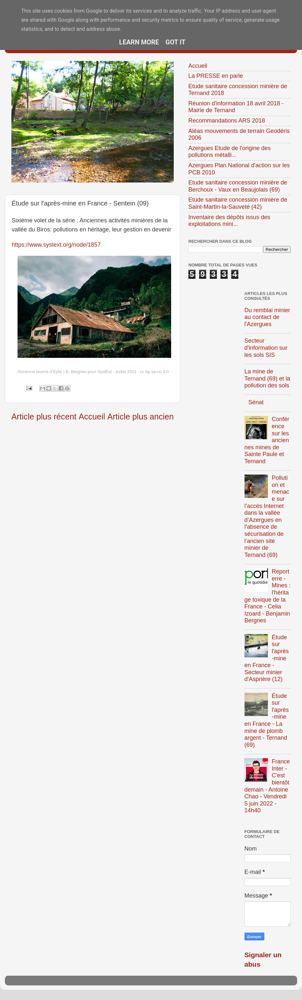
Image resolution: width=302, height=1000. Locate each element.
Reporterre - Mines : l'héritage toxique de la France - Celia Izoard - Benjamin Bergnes (268, 596)
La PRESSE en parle (215, 76)
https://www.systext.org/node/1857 (56, 244)
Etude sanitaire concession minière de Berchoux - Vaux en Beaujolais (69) (237, 186)
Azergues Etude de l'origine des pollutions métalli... (229, 152)
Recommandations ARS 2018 (226, 120)
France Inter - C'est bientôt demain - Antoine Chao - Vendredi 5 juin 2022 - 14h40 (267, 786)
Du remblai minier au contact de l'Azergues (267, 317)
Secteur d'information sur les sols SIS (266, 347)
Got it (176, 42)
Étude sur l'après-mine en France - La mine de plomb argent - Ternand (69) (267, 720)
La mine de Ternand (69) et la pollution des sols (267, 378)
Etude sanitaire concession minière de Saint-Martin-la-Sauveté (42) (237, 203)
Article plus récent (43, 416)
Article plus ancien (140, 416)
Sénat (256, 402)
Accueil (92, 416)
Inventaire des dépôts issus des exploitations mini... (229, 221)
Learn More (139, 42)
